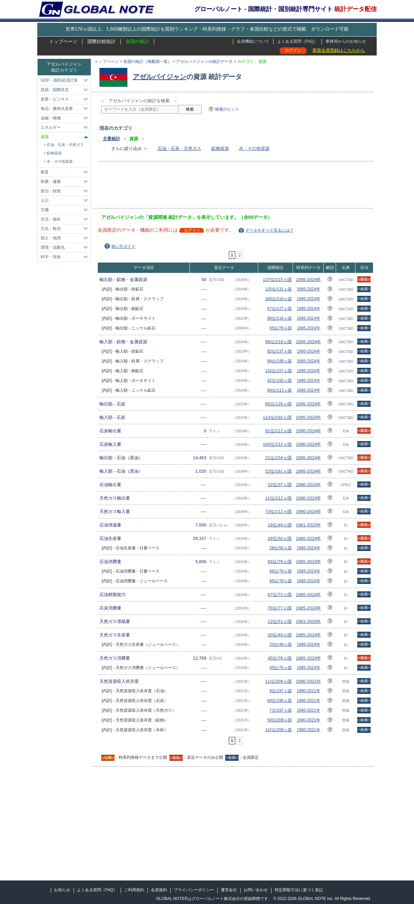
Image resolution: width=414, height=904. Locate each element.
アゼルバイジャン (160, 76)
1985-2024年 (308, 538)
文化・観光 (51, 228)
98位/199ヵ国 (279, 361)
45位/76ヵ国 (279, 658)
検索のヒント (227, 109)
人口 (45, 200)
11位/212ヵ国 (278, 498)
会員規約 (159, 890)
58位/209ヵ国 (279, 720)
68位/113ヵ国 (279, 390)
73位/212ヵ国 (278, 511)
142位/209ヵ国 (278, 730)
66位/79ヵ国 (281, 571)
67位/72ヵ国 (279, 594)
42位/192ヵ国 (279, 380)
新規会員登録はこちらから (339, 50)
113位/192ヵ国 (277, 417)
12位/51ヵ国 (279, 621)
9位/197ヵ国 (281, 691)
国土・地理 (51, 238)
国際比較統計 (101, 41)
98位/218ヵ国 (278, 341)
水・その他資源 (254, 148)
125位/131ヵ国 (278, 289)
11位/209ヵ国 (278, 681)
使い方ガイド (123, 246)
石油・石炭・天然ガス (179, 148)
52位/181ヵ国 (278, 471)
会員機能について (253, 41)
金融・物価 (51, 118)
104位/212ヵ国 (277, 444)
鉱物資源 (220, 148)
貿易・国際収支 (55, 89)
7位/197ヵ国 (281, 710)
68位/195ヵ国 (279, 700)
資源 (45, 136)
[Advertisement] (223, 187)
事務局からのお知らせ (346, 41)
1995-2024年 (308, 279)
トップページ (63, 41)
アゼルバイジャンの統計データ (204, 61)
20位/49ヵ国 (279, 634)
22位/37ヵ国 (279, 484)
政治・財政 (51, 191)
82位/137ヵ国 (279, 351)
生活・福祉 (51, 219)
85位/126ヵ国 (278, 403)
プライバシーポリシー (194, 890)
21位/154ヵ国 (278, 457)
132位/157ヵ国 (278, 370)
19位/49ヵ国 (279, 524)
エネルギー (51, 127)
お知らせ (62, 890)
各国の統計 (137, 41)
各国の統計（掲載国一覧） (147, 61)
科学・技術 (51, 256)
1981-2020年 (308, 524)
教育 (45, 172)
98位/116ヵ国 (279, 318)
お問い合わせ (256, 890)
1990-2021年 (308, 681)
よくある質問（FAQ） (297, 41)
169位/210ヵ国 (278, 299)
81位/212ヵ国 (278, 430)
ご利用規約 (134, 890)
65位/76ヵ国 (281, 328)
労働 (45, 209)
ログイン (293, 50)
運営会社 (229, 890)
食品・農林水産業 (57, 108)
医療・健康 (51, 181)
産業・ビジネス (55, 99)
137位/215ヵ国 (277, 279)
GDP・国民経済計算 (59, 80)
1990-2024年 (308, 430)
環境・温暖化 (53, 247)
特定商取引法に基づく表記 (299, 890)
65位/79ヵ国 (279, 561)
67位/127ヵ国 (279, 308)
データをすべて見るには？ (269, 230)
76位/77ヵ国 (279, 608)
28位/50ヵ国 (279, 538)
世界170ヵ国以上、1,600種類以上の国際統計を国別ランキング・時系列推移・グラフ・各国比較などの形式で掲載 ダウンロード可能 (207, 29)
